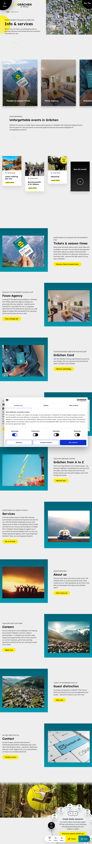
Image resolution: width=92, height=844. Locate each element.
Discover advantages (63, 369)
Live (49, 838)
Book (84, 839)
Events (55, 839)
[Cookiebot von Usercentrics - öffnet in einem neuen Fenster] (78, 400)
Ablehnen (19, 442)
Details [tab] (46, 405)
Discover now (61, 481)
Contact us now (10, 757)
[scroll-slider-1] (75, 813)
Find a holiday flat (11, 319)
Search (62, 839)
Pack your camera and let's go (73, 834)
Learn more (10, 182)
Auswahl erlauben (46, 442)
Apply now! (9, 650)
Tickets (72, 839)
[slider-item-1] (51, 825)
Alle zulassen (73, 442)
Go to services (10, 541)
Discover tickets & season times (67, 264)
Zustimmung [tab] (18, 405)
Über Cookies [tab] (73, 405)
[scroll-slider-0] (70, 813)
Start (7, 12)
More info (59, 700)
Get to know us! (61, 593)
